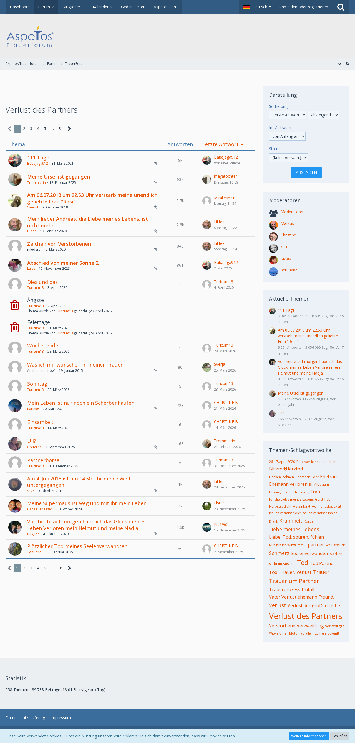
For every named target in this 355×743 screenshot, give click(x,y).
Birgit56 (33, 533)
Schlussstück (335, 545)
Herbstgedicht (280, 506)
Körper (309, 521)
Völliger (338, 626)
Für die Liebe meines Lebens (291, 499)
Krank (273, 521)
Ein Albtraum (319, 484)
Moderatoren (292, 211)
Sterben (336, 553)
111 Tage (38, 157)
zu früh (320, 633)
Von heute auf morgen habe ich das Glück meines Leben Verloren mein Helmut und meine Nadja (86, 524)
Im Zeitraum (280, 127)
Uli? (31, 441)
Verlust (277, 605)
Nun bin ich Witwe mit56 (287, 545)
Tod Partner (322, 563)
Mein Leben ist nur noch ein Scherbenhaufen (80, 403)
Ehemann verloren (288, 484)
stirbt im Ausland (282, 563)
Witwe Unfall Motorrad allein (291, 633)
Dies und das (42, 282)
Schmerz (279, 553)
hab (327, 499)
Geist (319, 499)
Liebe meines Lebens (294, 529)
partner (316, 545)
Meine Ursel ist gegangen (58, 176)
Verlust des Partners (305, 615)
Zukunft (333, 633)
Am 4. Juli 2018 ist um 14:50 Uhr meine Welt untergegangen (79, 481)
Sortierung (278, 106)
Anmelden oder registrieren (303, 6)
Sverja (219, 364)
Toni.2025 (35, 552)
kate (284, 246)
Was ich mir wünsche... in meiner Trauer (75, 364)
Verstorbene (282, 626)
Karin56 (33, 408)
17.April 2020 (284, 461)
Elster (219, 502)
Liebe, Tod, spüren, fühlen (296, 537)
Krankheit (291, 520)
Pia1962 (221, 524)
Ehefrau (328, 477)
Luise (31, 268)
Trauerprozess (284, 589)
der (316, 477)
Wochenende (42, 345)
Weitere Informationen (309, 736)
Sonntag (37, 383)
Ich (271, 513)
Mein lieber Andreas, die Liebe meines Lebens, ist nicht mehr (87, 222)
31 (61, 128)
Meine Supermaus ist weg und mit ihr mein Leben (87, 503)
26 (271, 461)
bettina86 (289, 270)
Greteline (34, 447)
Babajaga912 (37, 163)
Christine (288, 235)
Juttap (286, 258)
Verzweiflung (310, 626)
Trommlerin (36, 182)
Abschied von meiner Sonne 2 (63, 262)
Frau (315, 492)
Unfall (308, 589)
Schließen (340, 736)
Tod (302, 562)
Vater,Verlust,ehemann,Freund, (301, 597)
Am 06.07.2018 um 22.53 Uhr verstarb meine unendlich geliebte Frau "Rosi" (92, 198)
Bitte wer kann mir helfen (315, 461)
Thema (16, 144)
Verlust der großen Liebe (314, 605)
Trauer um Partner (294, 581)
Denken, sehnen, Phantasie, (290, 477)
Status (274, 148)
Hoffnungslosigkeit (326, 506)
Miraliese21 (224, 197)
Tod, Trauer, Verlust (290, 572)
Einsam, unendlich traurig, (289, 492)
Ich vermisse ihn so (323, 513)
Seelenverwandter (310, 553)
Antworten (180, 144)
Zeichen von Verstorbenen (59, 243)
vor (328, 626)
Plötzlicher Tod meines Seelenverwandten (77, 546)
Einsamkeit (40, 422)
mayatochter (225, 176)
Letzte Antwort (220, 144)
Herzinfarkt (301, 506)
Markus (287, 223)
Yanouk (33, 207)
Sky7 (30, 490)
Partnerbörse (43, 460)
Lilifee (31, 231)
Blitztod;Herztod (286, 469)
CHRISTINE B (226, 402)
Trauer (321, 572)
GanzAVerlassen (40, 509)
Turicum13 (35, 287)
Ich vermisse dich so (290, 513)
